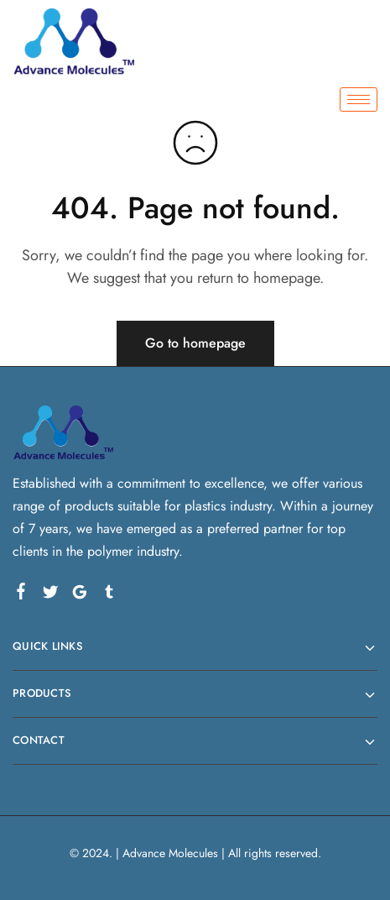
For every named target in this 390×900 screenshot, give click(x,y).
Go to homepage (195, 343)
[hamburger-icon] (358, 99)
